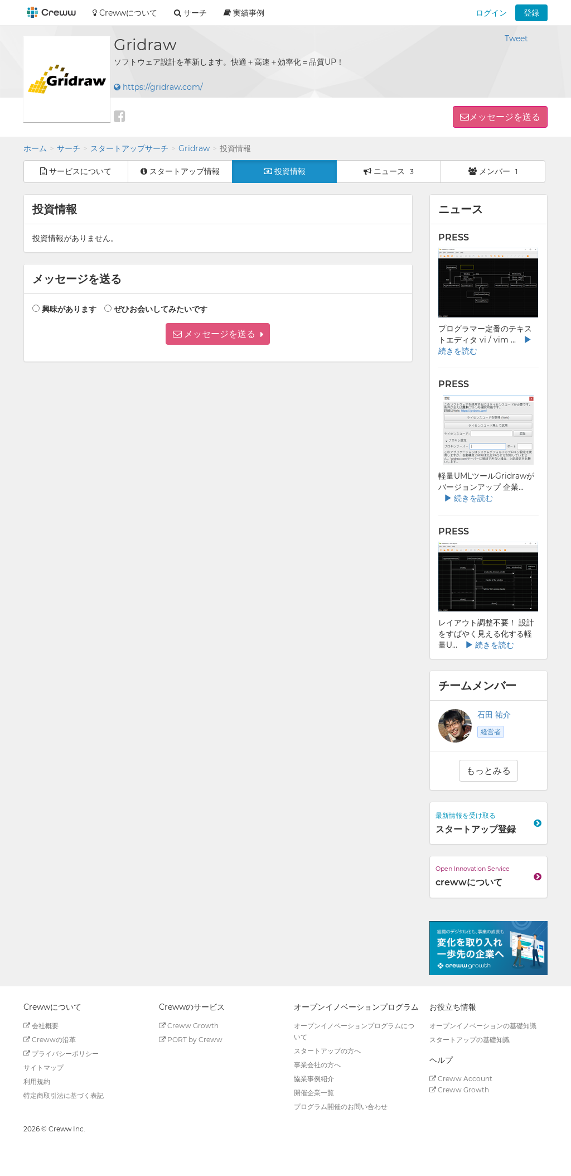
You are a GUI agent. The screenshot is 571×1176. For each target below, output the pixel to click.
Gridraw (194, 148)
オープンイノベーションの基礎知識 (482, 1025)
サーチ (68, 148)
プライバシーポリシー (61, 1053)
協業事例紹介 (314, 1078)
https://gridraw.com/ (158, 87)
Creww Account (460, 1078)
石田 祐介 (494, 715)
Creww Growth (189, 1025)
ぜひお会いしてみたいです (160, 309)
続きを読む (468, 498)
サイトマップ (43, 1067)
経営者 (491, 731)
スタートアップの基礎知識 (469, 1039)
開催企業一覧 (314, 1092)
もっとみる (488, 770)
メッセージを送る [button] (504, 117)
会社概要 (41, 1025)
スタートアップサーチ (129, 148)
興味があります (69, 309)
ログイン (491, 13)
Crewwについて (125, 13)
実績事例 (244, 13)
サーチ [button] (190, 13)
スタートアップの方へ (327, 1051)
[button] (218, 334)
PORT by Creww (190, 1039)
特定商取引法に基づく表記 (63, 1095)
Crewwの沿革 (49, 1039)
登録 (531, 13)
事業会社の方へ (317, 1065)
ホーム (35, 148)
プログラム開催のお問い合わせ (341, 1106)
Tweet (516, 38)
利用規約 (36, 1081)
